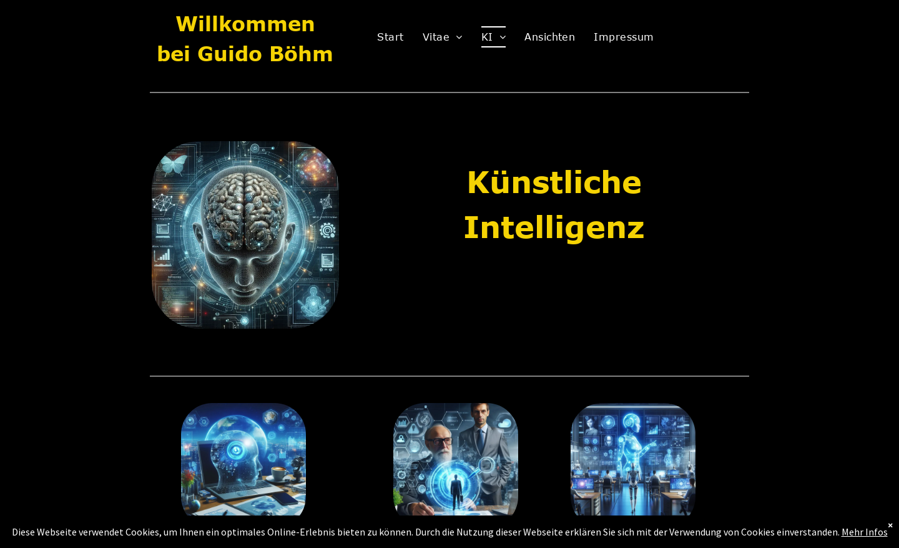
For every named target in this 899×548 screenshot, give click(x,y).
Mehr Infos (865, 532)
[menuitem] (390, 36)
